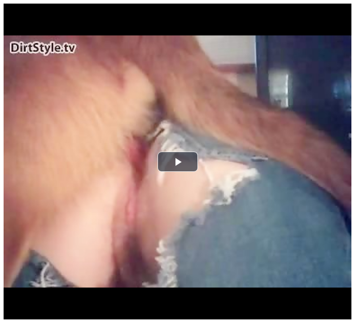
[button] (178, 162)
